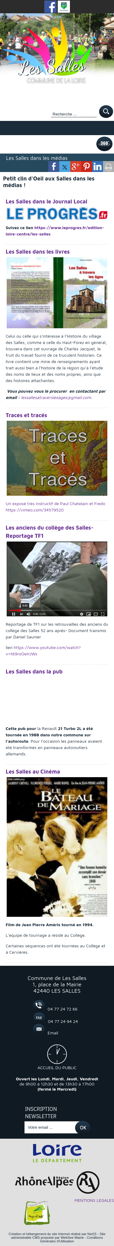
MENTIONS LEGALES (94, 1200)
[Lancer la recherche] (106, 112)
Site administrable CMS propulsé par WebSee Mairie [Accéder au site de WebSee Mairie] (58, 1235)
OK (82, 1123)
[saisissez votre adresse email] (52, 1127)
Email (53, 1032)
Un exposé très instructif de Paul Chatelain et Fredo (55, 503)
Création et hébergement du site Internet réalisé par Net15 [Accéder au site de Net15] (52, 1234)
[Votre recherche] (74, 114)
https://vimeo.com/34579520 (35, 509)
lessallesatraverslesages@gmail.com (56, 397)
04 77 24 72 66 (63, 1008)
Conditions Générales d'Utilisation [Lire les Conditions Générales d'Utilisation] (71, 1239)
